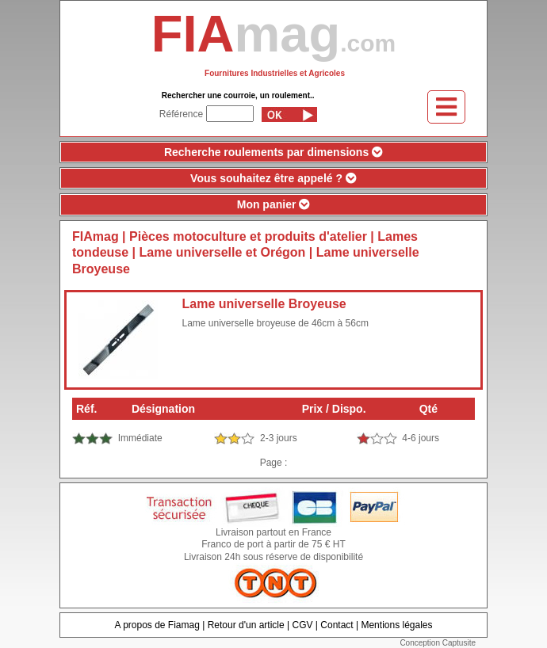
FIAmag (95, 236)
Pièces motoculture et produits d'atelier (248, 236)
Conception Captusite (438, 642)
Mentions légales (396, 625)
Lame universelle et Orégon (223, 252)
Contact (336, 625)
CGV (302, 625)
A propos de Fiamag (156, 625)
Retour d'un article (246, 625)
